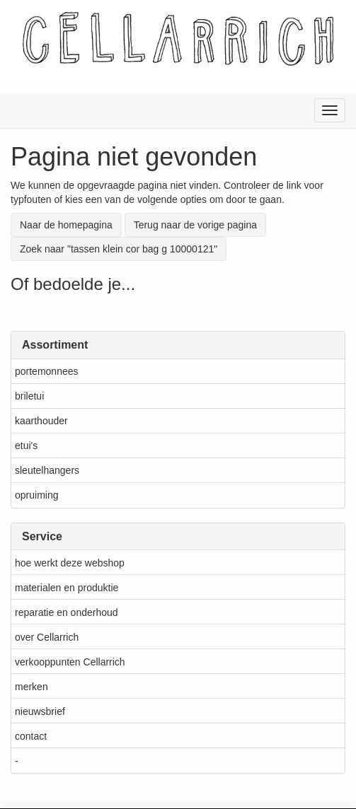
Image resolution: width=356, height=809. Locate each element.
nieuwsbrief (40, 711)
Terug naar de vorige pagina (195, 225)
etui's (26, 445)
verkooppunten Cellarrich (70, 662)
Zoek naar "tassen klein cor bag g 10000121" (118, 249)
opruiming (36, 495)
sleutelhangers (47, 470)
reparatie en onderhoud (66, 612)
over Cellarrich (47, 637)
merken (31, 686)
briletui (29, 396)
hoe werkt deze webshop (70, 563)
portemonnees (47, 371)
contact (31, 736)
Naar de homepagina (66, 225)
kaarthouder (41, 420)
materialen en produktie (66, 587)
